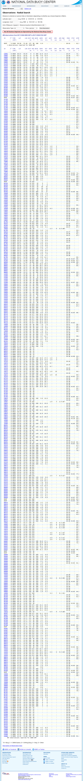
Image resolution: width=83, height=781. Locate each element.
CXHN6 (6, 728)
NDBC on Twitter (38, 749)
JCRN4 (6, 420)
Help (50, 775)
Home (4, 6)
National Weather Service (24, 775)
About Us (64, 764)
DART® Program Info (27, 755)
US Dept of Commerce (23, 773)
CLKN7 (6, 699)
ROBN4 (6, 583)
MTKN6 (6, 707)
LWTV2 (6, 156)
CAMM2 (6, 54)
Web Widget (5, 763)
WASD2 (6, 227)
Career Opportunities (71, 776)
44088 (6, 526)
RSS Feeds (5, 761)
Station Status (26, 763)
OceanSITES (64, 760)
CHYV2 (6, 445)
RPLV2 (6, 314)
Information (30, 6)
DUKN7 (6, 541)
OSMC (62, 761)
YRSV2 (6, 343)
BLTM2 (6, 222)
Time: (27, 28)
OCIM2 (6, 225)
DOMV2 (6, 447)
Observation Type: (8, 28)
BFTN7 (6, 689)
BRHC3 (6, 639)
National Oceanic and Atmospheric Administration (29, 774)
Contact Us (63, 768)
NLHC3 (6, 718)
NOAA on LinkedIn (24, 749)
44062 (6, 67)
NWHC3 (6, 657)
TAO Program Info (27, 754)
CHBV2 (6, 398)
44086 (6, 593)
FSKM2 (6, 195)
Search (66, 6)
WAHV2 (6, 304)
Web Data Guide (26, 760)
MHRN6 (6, 565)
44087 (6, 402)
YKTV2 (6, 361)
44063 (6, 111)
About (77, 6)
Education (44, 6)
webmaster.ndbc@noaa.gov (24, 779)
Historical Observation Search (9, 757)
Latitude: (5, 19)
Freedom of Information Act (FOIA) (74, 774)
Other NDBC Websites (67, 752)
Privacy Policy (69, 773)
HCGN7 (6, 629)
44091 (6, 523)
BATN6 (6, 595)
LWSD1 (6, 212)
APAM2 (6, 126)
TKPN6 (6, 674)
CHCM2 (6, 294)
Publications (25, 764)
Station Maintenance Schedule (30, 761)
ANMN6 (6, 684)
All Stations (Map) (6, 754)
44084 (6, 229)
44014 (6, 529)
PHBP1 (6, 400)
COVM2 (6, 77)
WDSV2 (6, 427)
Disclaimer (51, 773)
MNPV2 (6, 502)
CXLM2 (6, 64)
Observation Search (6, 755)
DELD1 (6, 328)
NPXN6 (6, 667)
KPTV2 (6, 378)
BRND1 (6, 264)
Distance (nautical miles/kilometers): (31, 25)
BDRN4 (6, 487)
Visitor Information (65, 767)
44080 (6, 193)
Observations (16, 6)
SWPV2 (6, 466)
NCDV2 (6, 224)
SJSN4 (6, 274)
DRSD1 (6, 177)
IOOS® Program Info (27, 757)
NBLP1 (6, 513)
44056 (6, 538)
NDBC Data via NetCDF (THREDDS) (69, 755)
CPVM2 (6, 121)
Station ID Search (8, 9)
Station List (27, 9)
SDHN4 (6, 555)
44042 (6, 146)
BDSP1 (6, 425)
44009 (6, 324)
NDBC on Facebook (9, 749)
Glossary (51, 776)
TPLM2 (6, 109)
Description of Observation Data (12, 746)
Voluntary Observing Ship (28, 758)
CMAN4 (6, 284)
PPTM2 (6, 136)
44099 (6, 476)
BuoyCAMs (4, 760)
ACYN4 (6, 388)
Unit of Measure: (8, 25)
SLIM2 (6, 99)
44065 (6, 575)
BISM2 (6, 87)
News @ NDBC (47, 758)
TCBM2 (6, 158)
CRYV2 (6, 477)
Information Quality (53, 774)
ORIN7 (6, 605)
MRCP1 (6, 348)
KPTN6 (6, 617)
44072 (6, 358)
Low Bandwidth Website (66, 754)
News (55, 6)
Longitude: (6, 22)
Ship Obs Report (6, 758)
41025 (6, 649)
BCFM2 (6, 183)
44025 (6, 612)
